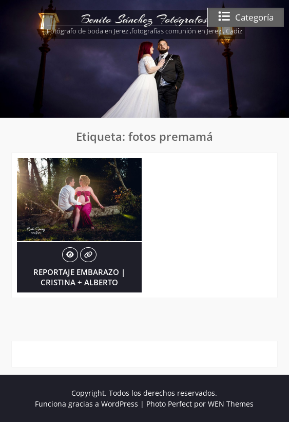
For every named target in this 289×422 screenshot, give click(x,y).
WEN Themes (231, 404)
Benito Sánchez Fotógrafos (144, 19)
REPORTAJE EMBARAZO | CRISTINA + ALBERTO (79, 277)
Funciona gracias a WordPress (86, 404)
